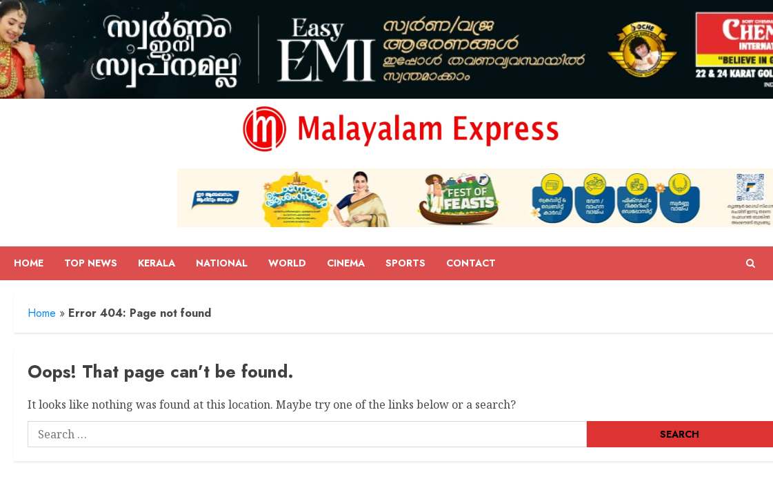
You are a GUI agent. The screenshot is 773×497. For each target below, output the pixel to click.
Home (28, 263)
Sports (405, 263)
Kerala (156, 263)
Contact (471, 263)
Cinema (346, 263)
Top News (90, 263)
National (222, 263)
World (287, 263)
